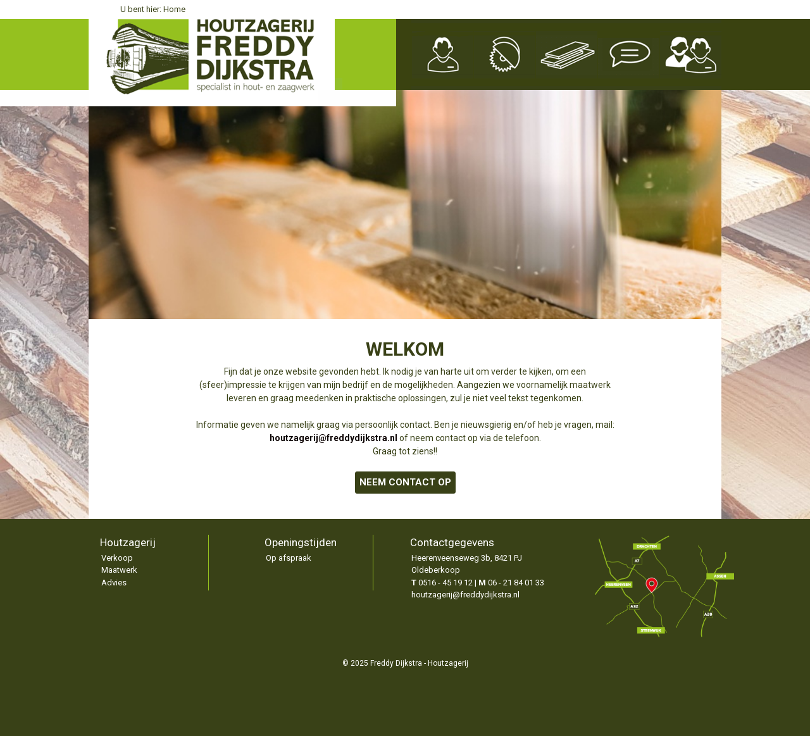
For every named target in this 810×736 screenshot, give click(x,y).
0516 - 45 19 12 (445, 582)
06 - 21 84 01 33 (516, 582)
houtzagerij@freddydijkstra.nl (465, 594)
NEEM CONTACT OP (405, 482)
